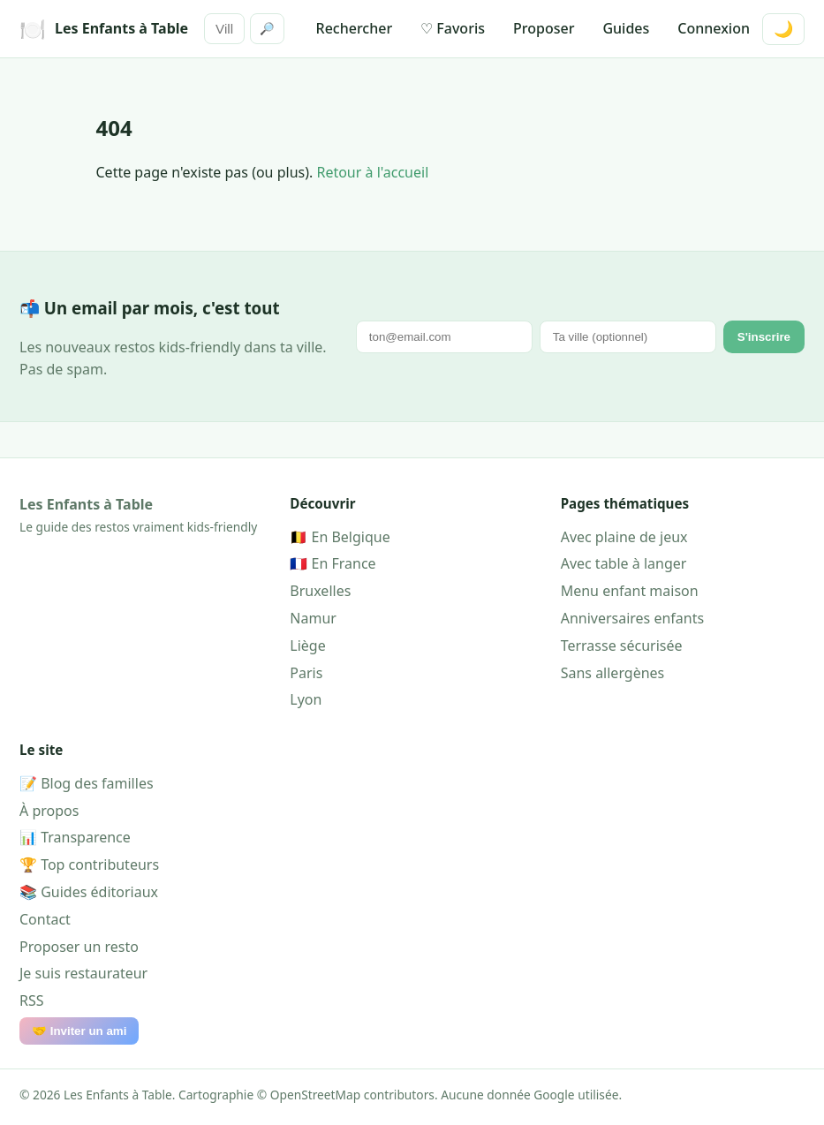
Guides (625, 28)
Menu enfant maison (630, 590)
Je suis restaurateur (83, 973)
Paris (306, 673)
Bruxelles (320, 590)
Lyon (305, 699)
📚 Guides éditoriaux (88, 892)
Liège (307, 645)
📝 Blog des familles (86, 783)
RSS (31, 1000)
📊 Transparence (75, 837)
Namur (313, 618)
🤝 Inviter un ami (79, 1031)
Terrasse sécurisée (622, 645)
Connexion (713, 28)
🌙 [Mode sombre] (783, 29)
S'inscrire (763, 337)
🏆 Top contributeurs (89, 864)
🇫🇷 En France (332, 563)
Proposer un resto (79, 946)
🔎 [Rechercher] (267, 28)
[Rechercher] (224, 28)
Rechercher (354, 28)
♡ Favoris (452, 28)
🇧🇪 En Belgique (339, 537)
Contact (45, 919)
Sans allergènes (613, 673)
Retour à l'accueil (372, 172)
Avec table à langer (624, 563)
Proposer (543, 28)
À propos (49, 810)
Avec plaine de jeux (624, 537)
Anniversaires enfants (633, 618)
